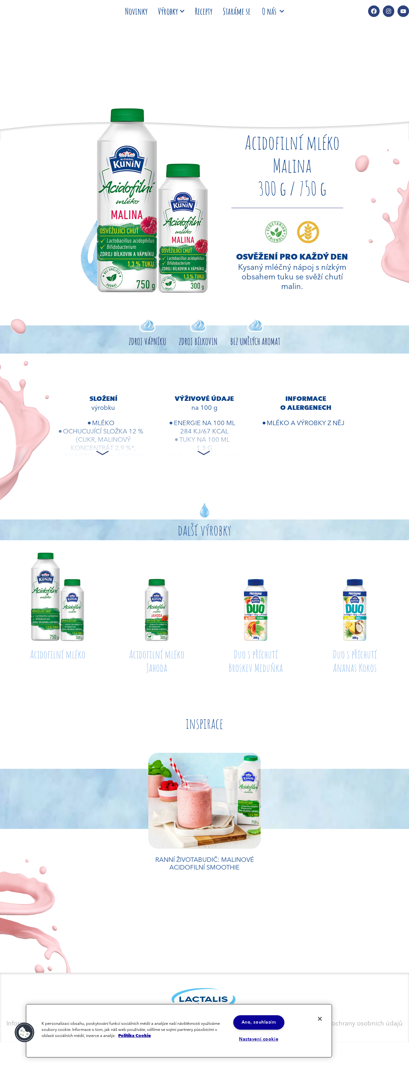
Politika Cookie (134, 1035)
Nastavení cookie (259, 1039)
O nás (273, 11)
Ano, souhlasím (258, 1022)
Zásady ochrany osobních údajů (356, 1022)
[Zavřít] (319, 1019)
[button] (24, 1032)
